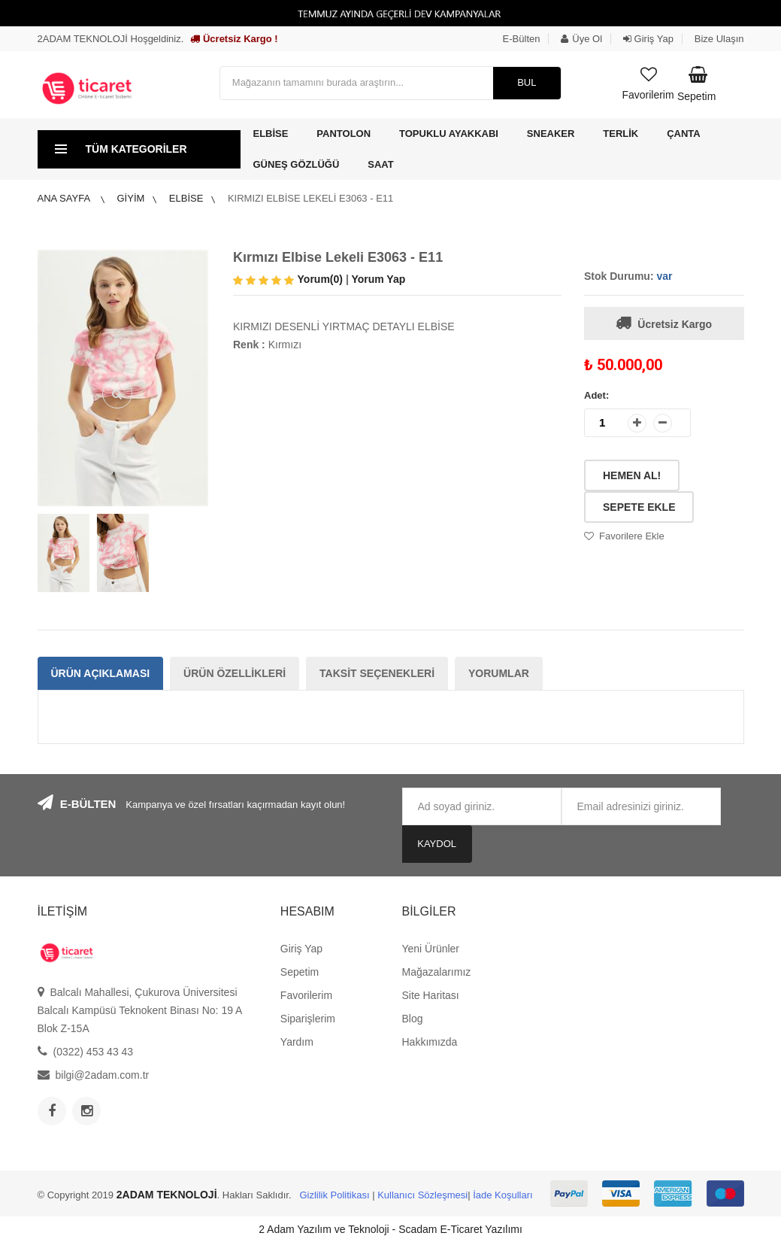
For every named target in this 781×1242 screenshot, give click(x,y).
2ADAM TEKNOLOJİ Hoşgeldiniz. (111, 38)
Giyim (130, 198)
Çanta (684, 133)
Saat (380, 164)
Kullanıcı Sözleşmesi (422, 1195)
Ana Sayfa (65, 198)
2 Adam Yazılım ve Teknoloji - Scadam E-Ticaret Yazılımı (390, 1229)
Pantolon (343, 133)
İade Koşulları (503, 1195)
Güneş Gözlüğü (296, 164)
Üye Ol (581, 38)
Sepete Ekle (639, 507)
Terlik (620, 133)
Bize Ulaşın (719, 38)
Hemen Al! (632, 475)
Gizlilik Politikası (334, 1195)
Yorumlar (498, 673)
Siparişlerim (307, 1019)
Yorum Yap (378, 279)
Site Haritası (430, 995)
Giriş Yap (648, 38)
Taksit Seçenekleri (376, 673)
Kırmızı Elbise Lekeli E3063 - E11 (310, 198)
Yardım (296, 1042)
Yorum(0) (320, 279)
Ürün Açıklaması (100, 673)
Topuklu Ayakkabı (448, 133)
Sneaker (551, 133)
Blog (411, 1019)
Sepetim (299, 972)
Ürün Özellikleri (234, 673)
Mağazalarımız (436, 972)
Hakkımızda (429, 1042)
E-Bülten (521, 38)
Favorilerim (306, 995)
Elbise (271, 133)
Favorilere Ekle (631, 536)
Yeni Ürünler (430, 949)
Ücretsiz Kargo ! (233, 38)
